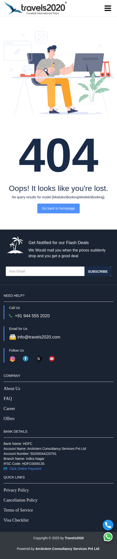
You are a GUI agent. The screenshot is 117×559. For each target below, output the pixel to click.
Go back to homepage (58, 208)
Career (9, 408)
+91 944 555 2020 (29, 315)
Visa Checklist (16, 520)
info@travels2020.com (34, 337)
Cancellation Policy (20, 500)
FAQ (8, 398)
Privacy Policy (16, 490)
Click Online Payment (22, 469)
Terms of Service (18, 510)
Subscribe (98, 271)
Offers (9, 418)
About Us (12, 388)
